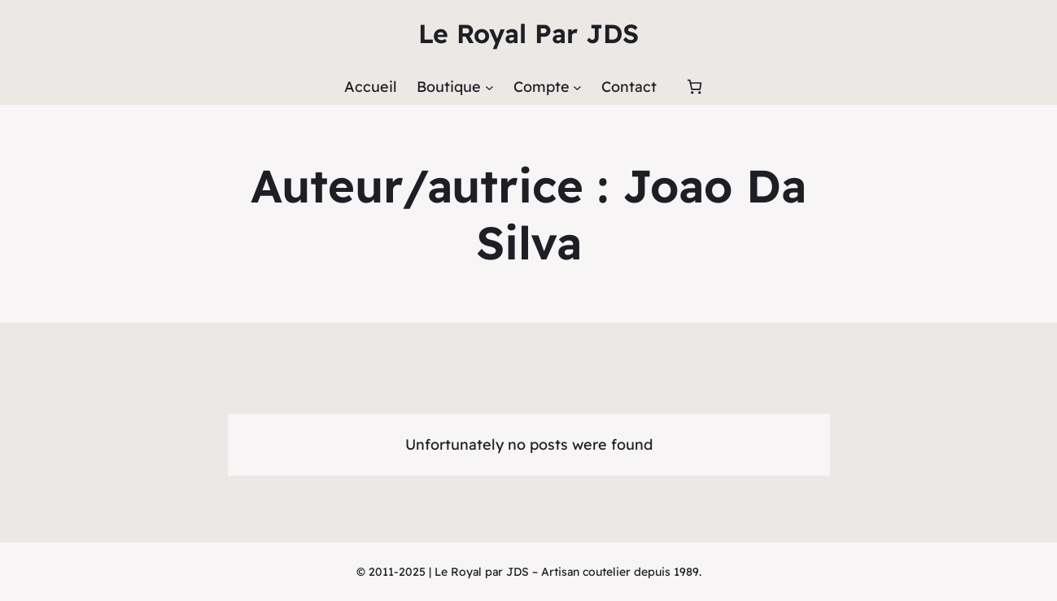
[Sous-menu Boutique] (489, 87)
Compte (541, 86)
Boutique (449, 86)
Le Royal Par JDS (528, 33)
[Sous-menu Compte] (577, 87)
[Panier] (694, 86)
